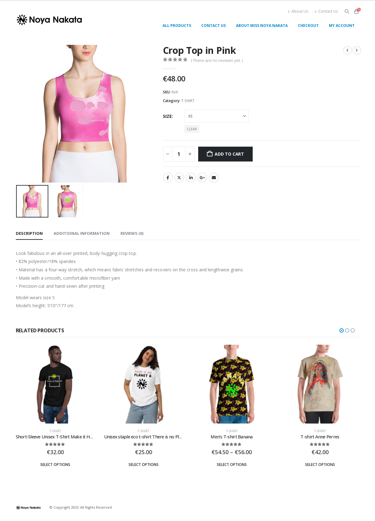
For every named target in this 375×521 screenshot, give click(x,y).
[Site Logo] (49, 20)
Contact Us (326, 11)
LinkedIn (191, 178)
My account (342, 25)
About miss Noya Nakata (262, 25)
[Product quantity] (179, 154)
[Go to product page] (55, 384)
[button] (347, 11)
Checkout (308, 25)
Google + (202, 178)
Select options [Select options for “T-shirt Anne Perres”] (320, 464)
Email (214, 178)
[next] (356, 50)
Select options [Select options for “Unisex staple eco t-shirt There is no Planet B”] (144, 464)
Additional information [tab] (82, 233)
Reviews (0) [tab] (131, 233)
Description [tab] (29, 233)
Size (167, 116)
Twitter (179, 178)
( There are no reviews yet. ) (217, 60)
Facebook (168, 178)
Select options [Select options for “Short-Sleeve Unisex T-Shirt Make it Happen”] (55, 464)
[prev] (347, 50)
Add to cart (229, 154)
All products (177, 25)
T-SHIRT (187, 100)
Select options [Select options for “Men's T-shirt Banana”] (232, 464)
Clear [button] (192, 129)
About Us (298, 11)
